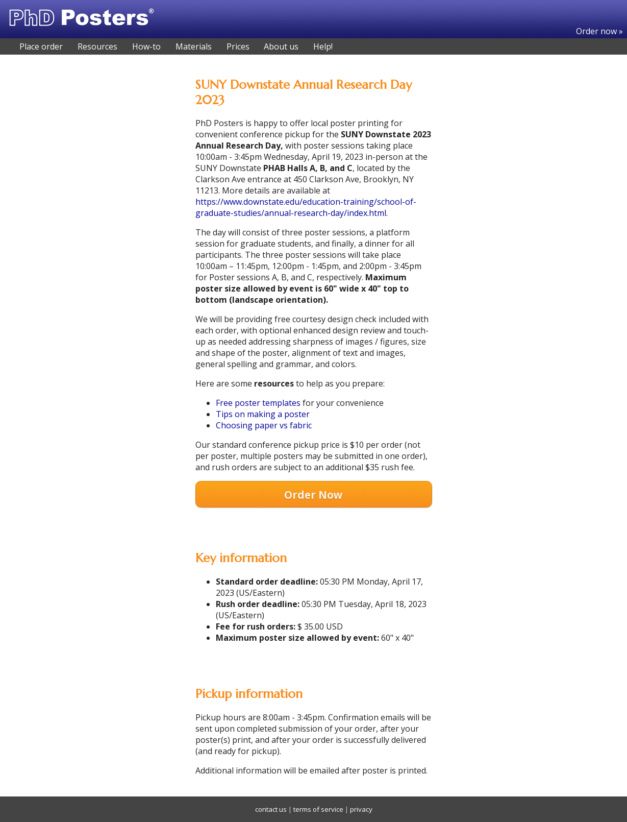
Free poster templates (258, 402)
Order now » (599, 31)
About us (281, 46)
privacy (361, 809)
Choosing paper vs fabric (264, 425)
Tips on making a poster (263, 414)
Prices (238, 46)
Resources (97, 46)
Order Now (313, 495)
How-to (146, 46)
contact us (271, 809)
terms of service (318, 809)
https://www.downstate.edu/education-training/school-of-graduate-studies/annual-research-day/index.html (305, 207)
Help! (323, 46)
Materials (193, 46)
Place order (41, 46)
